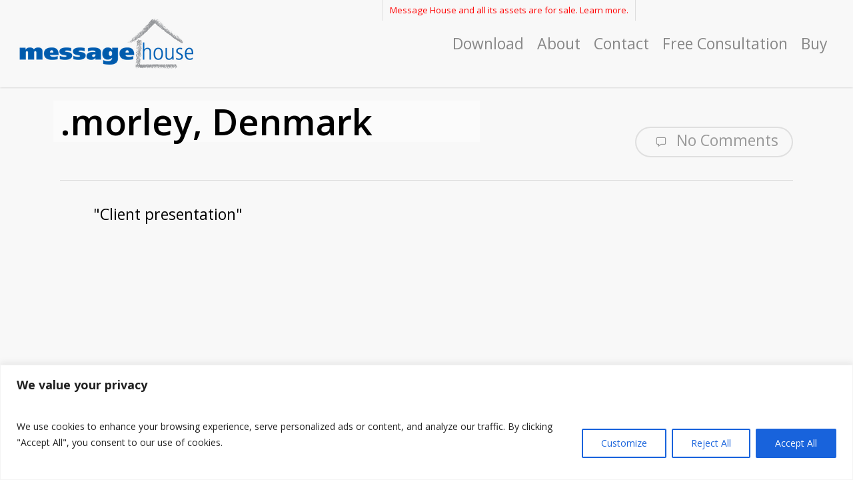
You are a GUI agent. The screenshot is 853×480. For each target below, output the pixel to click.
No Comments (714, 140)
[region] (426, 422)
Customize (624, 443)
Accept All (796, 443)
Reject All (711, 443)
